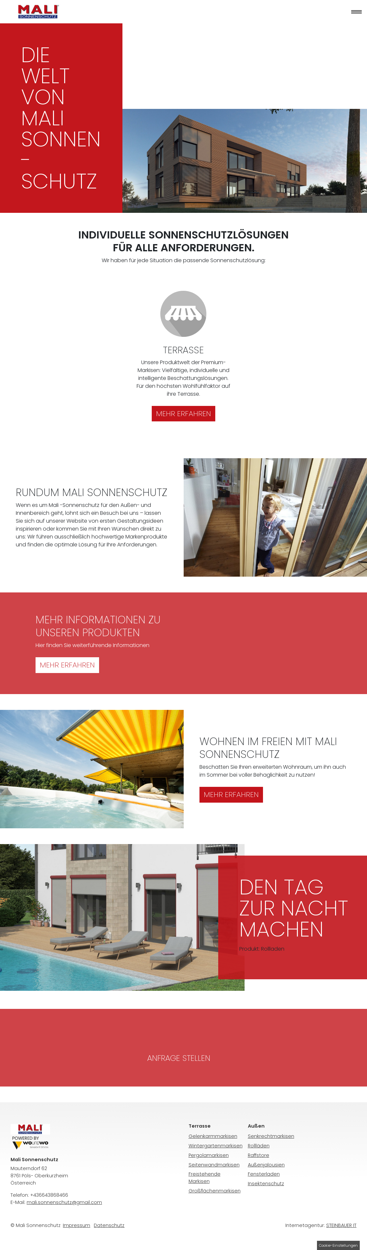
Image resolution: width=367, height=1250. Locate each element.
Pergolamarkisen (209, 1155)
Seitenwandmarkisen (214, 1165)
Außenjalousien (266, 1165)
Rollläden (259, 1145)
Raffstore (258, 1155)
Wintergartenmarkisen (216, 1145)
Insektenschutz (266, 1183)
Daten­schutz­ (109, 1225)
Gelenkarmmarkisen (213, 1136)
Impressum (76, 1225)
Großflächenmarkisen (215, 1191)
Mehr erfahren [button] (67, 665)
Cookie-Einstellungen (338, 1245)
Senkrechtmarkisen (271, 1136)
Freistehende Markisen (205, 1178)
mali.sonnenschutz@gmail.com (64, 1202)
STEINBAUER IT (341, 1225)
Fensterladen (264, 1174)
